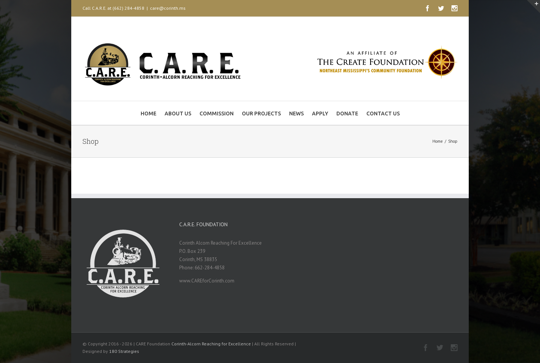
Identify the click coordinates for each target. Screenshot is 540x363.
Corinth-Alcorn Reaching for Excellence (211, 344)
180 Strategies (124, 351)
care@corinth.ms (168, 8)
